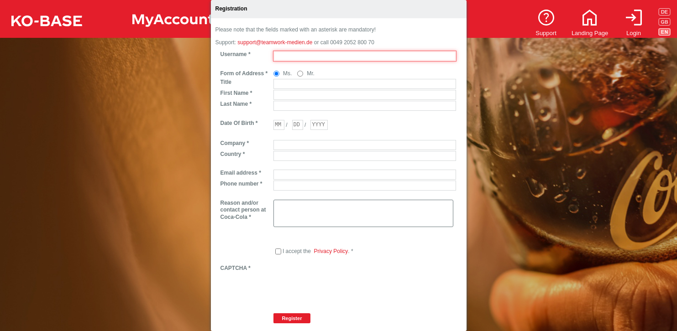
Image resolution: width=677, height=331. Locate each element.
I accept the (297, 251)
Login (633, 33)
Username (235, 54)
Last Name (236, 104)
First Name (236, 93)
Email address (240, 173)
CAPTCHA (235, 268)
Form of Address (244, 73)
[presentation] (342, 282)
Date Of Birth (239, 123)
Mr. (311, 73)
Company (234, 143)
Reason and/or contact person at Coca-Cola (243, 210)
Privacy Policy (331, 251)
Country (232, 154)
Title (225, 82)
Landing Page (590, 33)
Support (545, 33)
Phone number (241, 184)
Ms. (287, 73)
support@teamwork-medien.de (274, 42)
